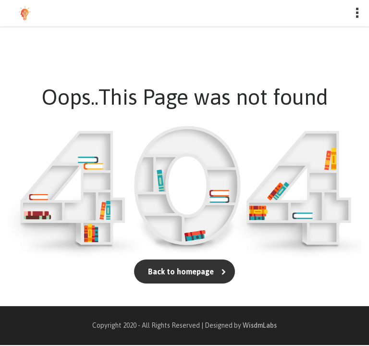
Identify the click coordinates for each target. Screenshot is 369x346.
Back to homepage (184, 271)
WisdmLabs (260, 325)
